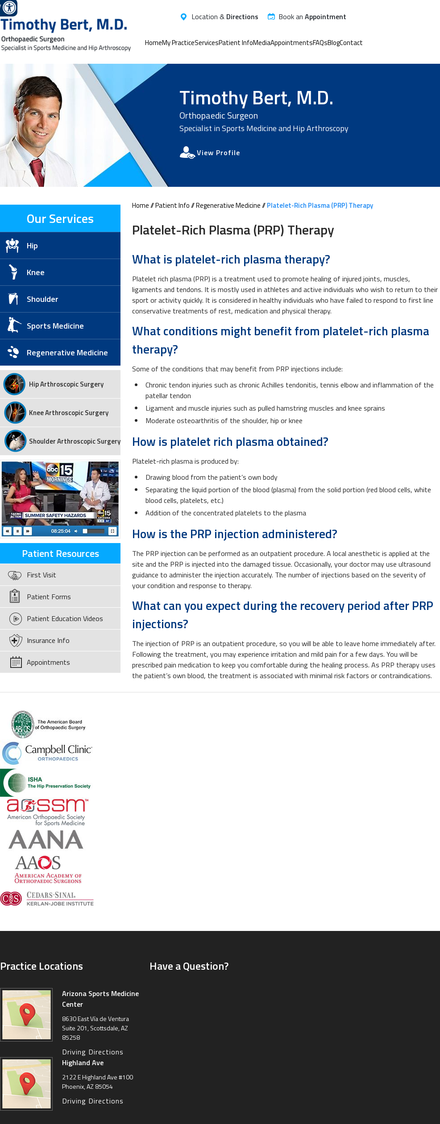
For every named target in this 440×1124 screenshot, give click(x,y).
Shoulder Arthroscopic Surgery (74, 441)
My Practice (178, 42)
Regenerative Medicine (228, 205)
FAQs (320, 42)
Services (207, 42)
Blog (334, 42)
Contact (351, 42)
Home (153, 42)
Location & (224, 16)
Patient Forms (49, 596)
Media (261, 42)
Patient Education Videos (65, 618)
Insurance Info (48, 640)
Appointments (291, 42)
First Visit (41, 574)
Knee (36, 272)
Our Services (60, 218)
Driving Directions (93, 1051)
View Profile (218, 152)
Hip (32, 245)
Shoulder (42, 299)
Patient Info (236, 42)
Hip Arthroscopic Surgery (66, 384)
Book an (312, 16)
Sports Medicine (55, 326)
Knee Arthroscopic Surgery (68, 413)
